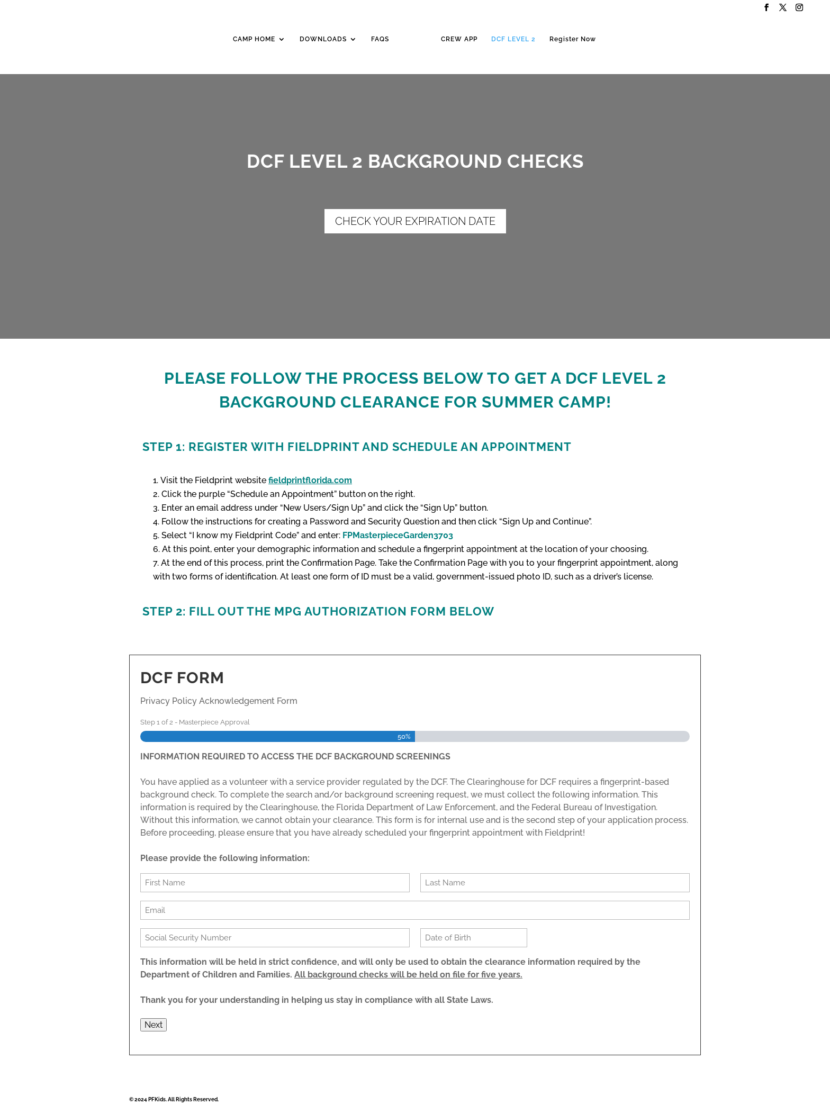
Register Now (572, 39)
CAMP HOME (254, 39)
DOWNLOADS (323, 39)
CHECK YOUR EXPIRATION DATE (415, 221)
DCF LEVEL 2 (513, 39)
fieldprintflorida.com (310, 480)
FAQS (380, 39)
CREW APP (459, 39)
